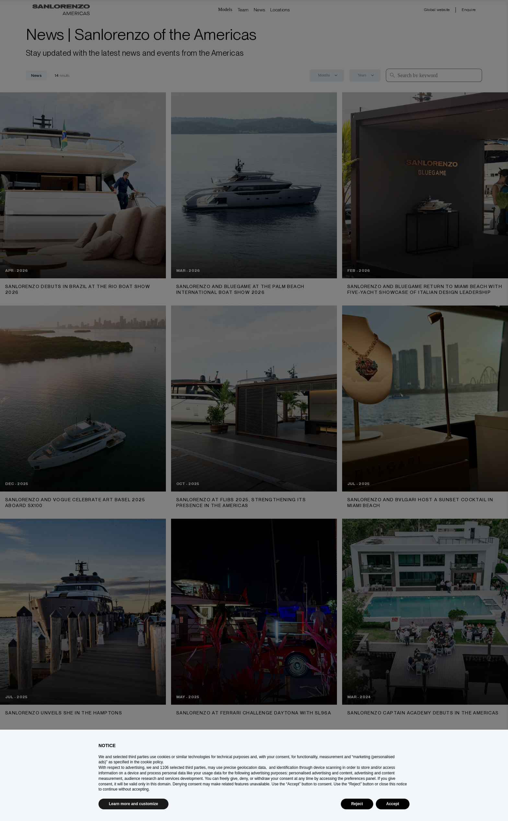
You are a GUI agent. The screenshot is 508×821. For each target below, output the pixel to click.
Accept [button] (392, 804)
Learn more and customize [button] (133, 804)
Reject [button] (357, 804)
